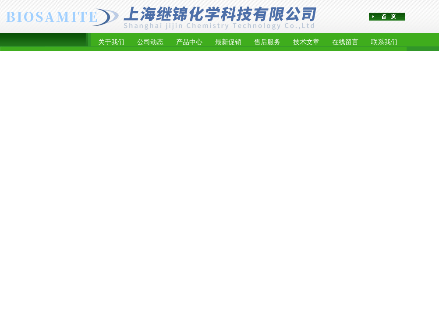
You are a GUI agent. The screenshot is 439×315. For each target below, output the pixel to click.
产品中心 (189, 42)
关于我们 (111, 42)
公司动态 (150, 42)
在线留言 (345, 42)
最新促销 (228, 42)
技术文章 (306, 42)
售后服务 (267, 42)
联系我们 (384, 42)
